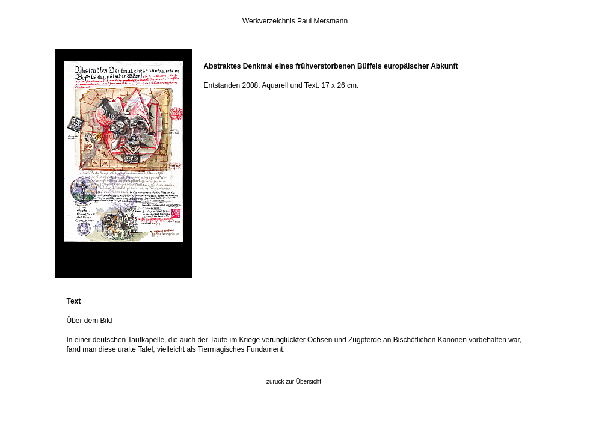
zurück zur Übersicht (293, 381)
